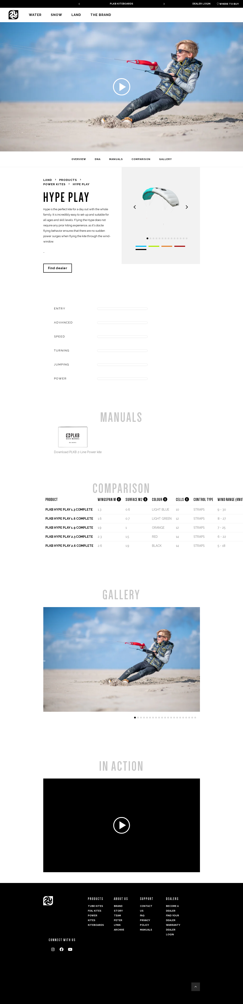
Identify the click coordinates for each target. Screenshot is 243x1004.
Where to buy (228, 4)
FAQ (142, 915)
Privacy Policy (145, 922)
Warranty (173, 925)
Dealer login (201, 3)
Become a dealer (172, 908)
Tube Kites (95, 906)
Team (117, 915)
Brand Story (118, 908)
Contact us (146, 908)
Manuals (146, 929)
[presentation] (79, 3)
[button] (147, 238)
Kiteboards (95, 925)
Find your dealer (172, 918)
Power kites (92, 918)
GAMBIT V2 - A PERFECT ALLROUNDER (121, 3)
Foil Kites (94, 910)
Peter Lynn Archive (119, 925)
